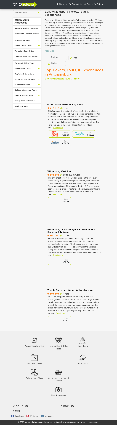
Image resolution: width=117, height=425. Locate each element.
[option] (59, 134)
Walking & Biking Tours (24, 63)
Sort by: (55, 57)
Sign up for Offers (93, 4)
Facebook (17, 416)
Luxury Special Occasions (25, 101)
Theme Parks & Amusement (27, 56)
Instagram (47, 416)
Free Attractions (58, 391)
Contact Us (75, 4)
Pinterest (32, 416)
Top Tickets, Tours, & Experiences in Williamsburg (74, 72)
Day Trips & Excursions (24, 74)
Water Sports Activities (24, 51)
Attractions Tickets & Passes (27, 33)
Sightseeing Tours (22, 40)
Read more (58, 128)
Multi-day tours (21, 106)
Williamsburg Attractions (22, 21)
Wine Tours (83, 359)
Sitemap (16, 411)
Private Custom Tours (24, 95)
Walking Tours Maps (34, 374)
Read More (49, 51)
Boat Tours (83, 342)
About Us (62, 4)
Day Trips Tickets (34, 359)
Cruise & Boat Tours (23, 45)
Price (73, 58)
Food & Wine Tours (23, 68)
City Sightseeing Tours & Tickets (58, 375)
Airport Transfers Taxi (34, 342)
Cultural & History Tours (25, 79)
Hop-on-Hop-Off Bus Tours (58, 343)
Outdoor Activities (22, 84)
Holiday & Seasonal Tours (26, 90)
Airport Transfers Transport (26, 28)
